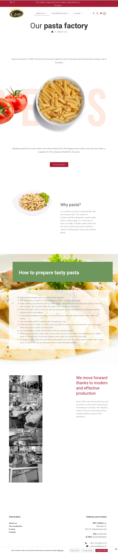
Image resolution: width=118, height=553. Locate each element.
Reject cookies (75, 550)
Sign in (102, 2)
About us (13, 516)
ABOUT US (62, 32)
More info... (61, 550)
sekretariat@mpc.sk (98, 539)
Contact (12, 525)
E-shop (12, 522)
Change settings (87, 550)
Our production (15, 519)
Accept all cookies (102, 550)
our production (59, 164)
